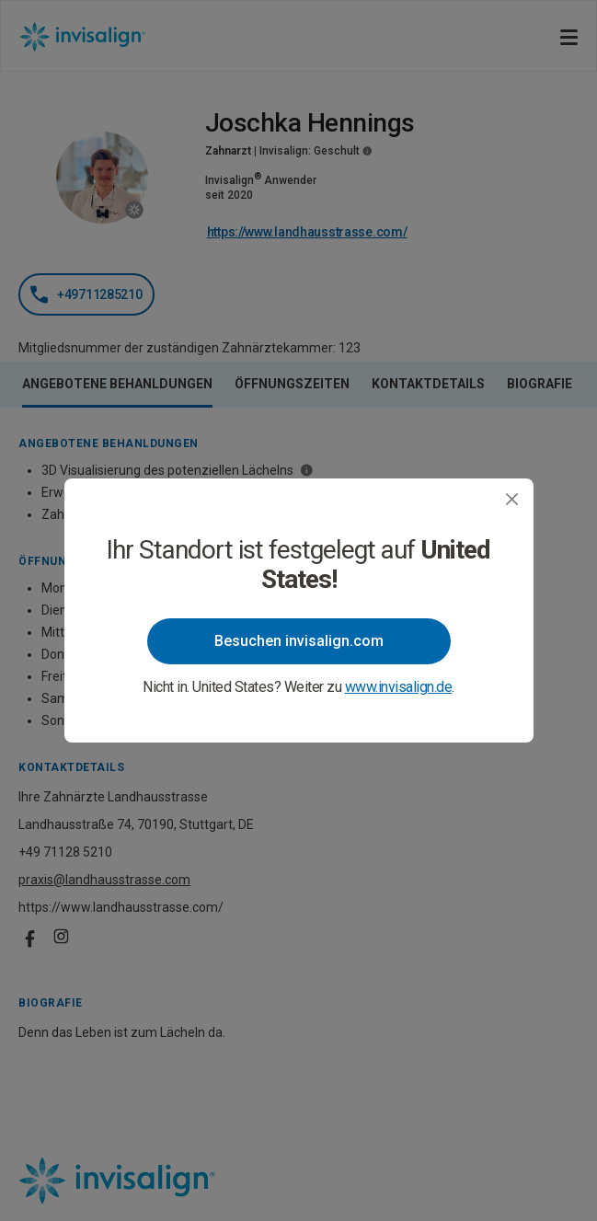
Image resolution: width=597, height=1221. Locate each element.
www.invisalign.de (399, 687)
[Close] (512, 499)
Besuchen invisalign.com (299, 641)
